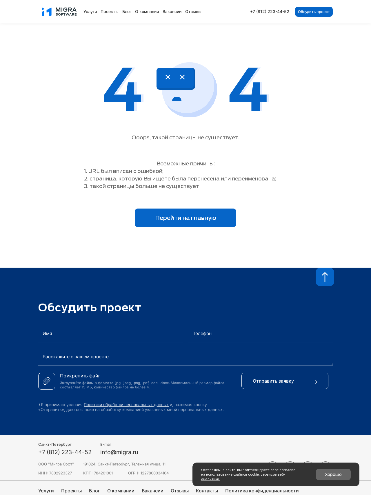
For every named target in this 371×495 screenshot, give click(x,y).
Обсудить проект (314, 11)
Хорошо (333, 474)
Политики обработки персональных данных (126, 404)
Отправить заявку (285, 381)
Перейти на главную (185, 217)
